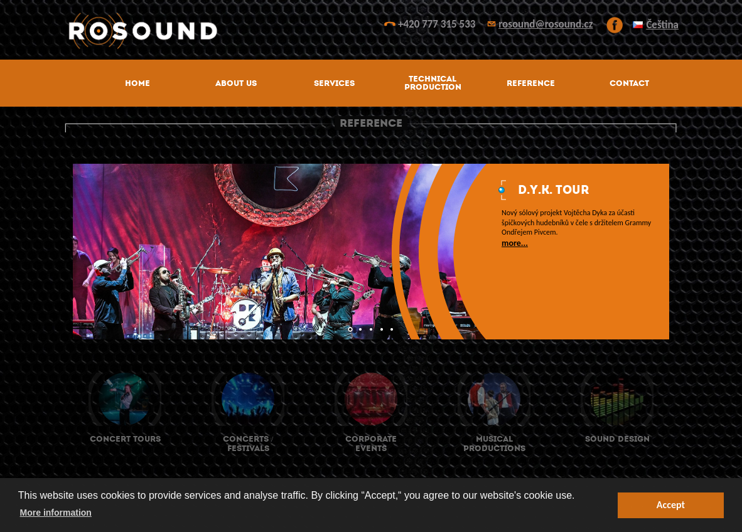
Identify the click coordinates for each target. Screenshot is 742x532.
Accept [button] (671, 505)
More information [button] (56, 513)
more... (515, 243)
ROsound (371, 31)
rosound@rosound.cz (545, 24)
